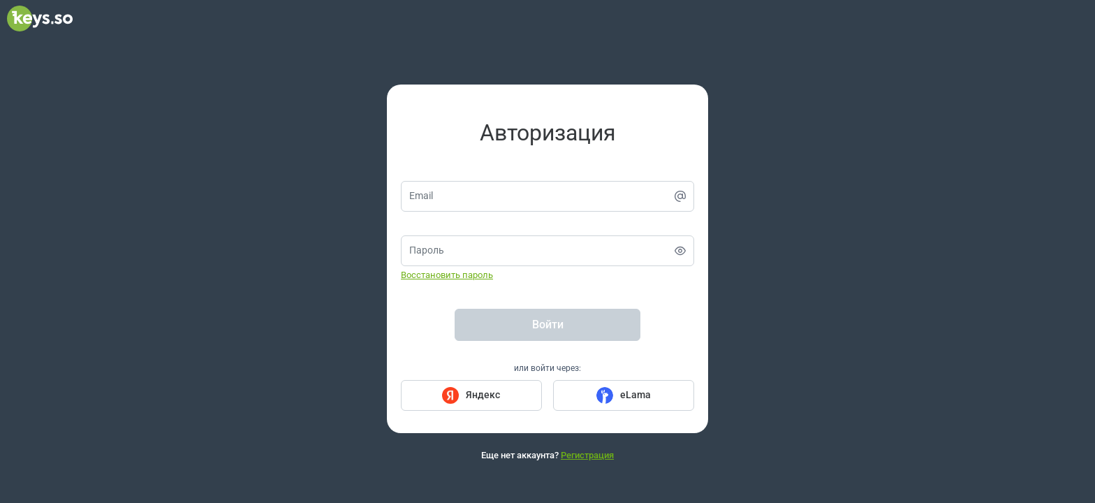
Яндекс (483, 394)
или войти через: (547, 368)
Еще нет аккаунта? (547, 455)
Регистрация (587, 455)
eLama (635, 394)
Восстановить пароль (447, 275)
